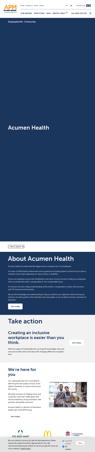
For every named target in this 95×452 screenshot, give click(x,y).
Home (22, 5)
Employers (39, 13)
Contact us (29, 5)
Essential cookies (68, 442)
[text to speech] (16, 246)
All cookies (68, 447)
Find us (36, 5)
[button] (90, 13)
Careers (41, 5)
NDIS (48, 13)
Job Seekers (26, 13)
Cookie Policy (25, 448)
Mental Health (59, 13)
